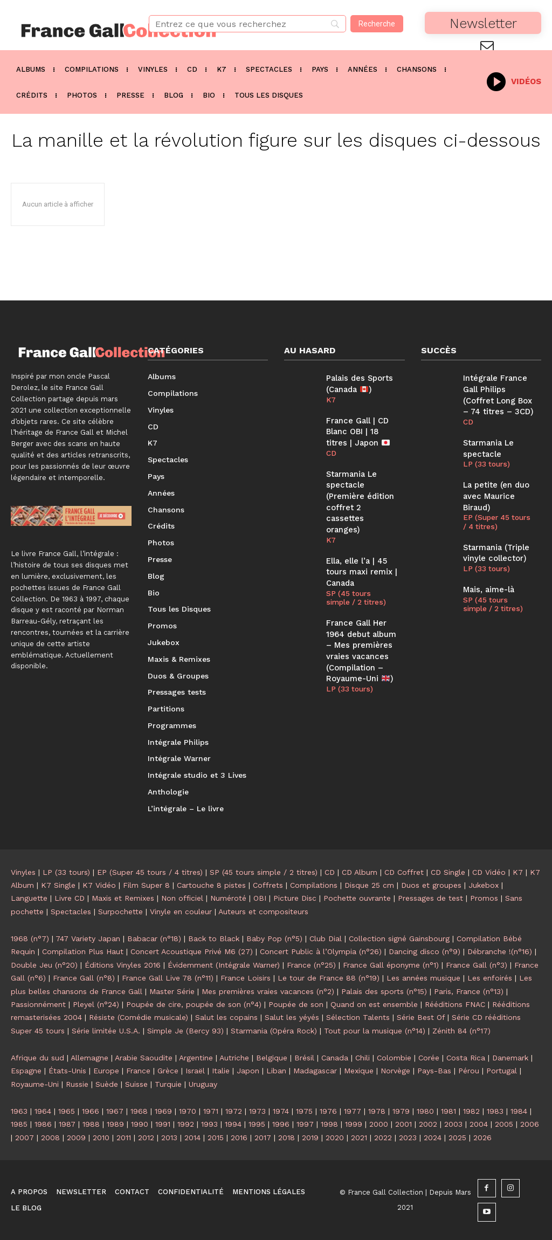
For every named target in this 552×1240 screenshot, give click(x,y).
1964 (42, 1111)
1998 (329, 1124)
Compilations (313, 885)
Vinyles (23, 872)
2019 (310, 1137)
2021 (359, 1137)
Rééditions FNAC (455, 1004)
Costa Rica (465, 1057)
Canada (334, 1057)
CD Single (448, 872)
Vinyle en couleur (181, 911)
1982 (471, 1111)
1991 (162, 1124)
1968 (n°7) (30, 938)
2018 (286, 1137)
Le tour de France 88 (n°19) (329, 978)
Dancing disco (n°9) (424, 951)
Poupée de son (295, 1004)
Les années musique (423, 978)
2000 (378, 1124)
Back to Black (213, 938)
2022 (383, 1137)
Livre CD (69, 898)
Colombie (394, 1057)
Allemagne (89, 1057)
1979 (401, 1111)
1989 (115, 1124)
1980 (425, 1111)
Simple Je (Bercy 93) (185, 1030)
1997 (305, 1124)
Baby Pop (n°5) (274, 938)
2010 (101, 1137)
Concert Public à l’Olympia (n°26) (321, 951)
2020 (335, 1137)
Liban (276, 1070)
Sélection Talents (358, 1017)
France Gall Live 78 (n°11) (167, 978)
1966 (90, 1111)
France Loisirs (245, 978)
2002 (428, 1124)
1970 (187, 1111)
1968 (139, 1111)
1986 (43, 1124)
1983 (495, 1111)
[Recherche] (376, 23)
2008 (50, 1137)
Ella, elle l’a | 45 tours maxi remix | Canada (361, 553)
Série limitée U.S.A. (106, 1030)
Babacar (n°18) (154, 938)
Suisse (136, 1084)
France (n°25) (311, 965)
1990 (139, 1124)
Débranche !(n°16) (499, 951)
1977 (352, 1111)
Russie (77, 1084)
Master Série (172, 991)
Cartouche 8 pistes (211, 885)
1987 (67, 1124)
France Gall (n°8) (84, 978)
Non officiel (182, 898)
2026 (482, 1137)
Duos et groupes (431, 885)
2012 (146, 1137)
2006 (529, 1124)
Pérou (468, 1070)
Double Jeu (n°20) (44, 965)
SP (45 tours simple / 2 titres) (360, 578)
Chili (362, 1057)
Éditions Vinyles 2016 (123, 965)
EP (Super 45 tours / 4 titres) (496, 516)
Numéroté (228, 898)
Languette (29, 898)
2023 (408, 1137)
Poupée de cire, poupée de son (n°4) (193, 1004)
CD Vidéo (489, 872)
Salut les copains (226, 1017)
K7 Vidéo (99, 885)
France (138, 1070)
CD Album (359, 872)
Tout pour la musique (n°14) (374, 1030)
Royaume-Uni (35, 1084)
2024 (432, 1137)
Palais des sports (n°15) (384, 991)
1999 (353, 1124)
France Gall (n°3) (476, 965)
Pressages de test (430, 898)
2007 (24, 1137)
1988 (91, 1124)
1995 (257, 1124)
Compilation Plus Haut (82, 951)
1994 (233, 1124)
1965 (66, 1111)
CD (331, 450)
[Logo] (69, 30)
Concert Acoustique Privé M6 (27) (191, 951)
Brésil (304, 1057)
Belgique (271, 1057)
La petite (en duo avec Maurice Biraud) (495, 491)
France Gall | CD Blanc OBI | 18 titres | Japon (357, 429)
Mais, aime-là (488, 582)
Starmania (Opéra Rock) (274, 1030)
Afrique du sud (37, 1057)
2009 (76, 1137)
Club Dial (325, 938)
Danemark (510, 1057)
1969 (163, 1111)
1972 (233, 1111)
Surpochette (120, 911)
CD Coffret (404, 872)
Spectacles (71, 911)
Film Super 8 (146, 885)
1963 (19, 1111)
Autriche (234, 1057)
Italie (221, 1070)
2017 (262, 1137)
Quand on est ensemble (374, 1004)
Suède (106, 1084)
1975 (304, 1111)
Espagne (26, 1070)
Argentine (196, 1057)
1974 (281, 1111)
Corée (428, 1057)
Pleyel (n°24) (96, 1004)
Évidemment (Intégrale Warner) (224, 965)
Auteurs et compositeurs (263, 911)
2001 (403, 1124)
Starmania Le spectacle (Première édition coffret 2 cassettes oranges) (361, 491)
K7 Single (58, 885)
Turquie (168, 1084)
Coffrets (268, 885)
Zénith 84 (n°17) (461, 1030)
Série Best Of (421, 1017)
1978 (376, 1111)
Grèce (167, 1070)
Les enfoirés (489, 978)
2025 (457, 1137)
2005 (504, 1124)
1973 (257, 1111)
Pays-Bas (434, 1070)
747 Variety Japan (88, 938)
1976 (328, 1111)
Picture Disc (294, 898)
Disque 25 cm (369, 885)
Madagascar (315, 1070)
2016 (239, 1137)
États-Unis (67, 1070)
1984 (518, 1111)
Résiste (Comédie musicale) (138, 1017)
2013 (169, 1137)
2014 (192, 1137)
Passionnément (38, 1004)
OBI (259, 898)
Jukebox (483, 885)
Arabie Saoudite (143, 1057)
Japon (248, 1070)
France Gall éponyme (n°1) (391, 965)
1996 (280, 1124)
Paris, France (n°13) (468, 991)
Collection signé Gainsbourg (399, 938)
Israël (195, 1070)
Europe (106, 1070)
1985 (19, 1124)
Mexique (359, 1070)
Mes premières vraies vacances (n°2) (268, 991)
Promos (484, 898)
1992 (185, 1124)
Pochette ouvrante (357, 898)
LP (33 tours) (349, 665)
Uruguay (203, 1084)
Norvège (395, 1070)
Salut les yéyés (292, 1017)
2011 (123, 1137)
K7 (331, 398)
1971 (210, 1111)
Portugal (501, 1070)
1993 (209, 1124)
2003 (453, 1124)
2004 (479, 1124)
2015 (216, 1137)
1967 (114, 1111)
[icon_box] (514, 80)
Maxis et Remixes (123, 898)
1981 (448, 1111)
